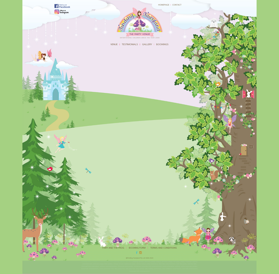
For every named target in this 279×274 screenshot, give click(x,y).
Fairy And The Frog (113, 247)
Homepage (163, 4)
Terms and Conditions (163, 247)
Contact (176, 4)
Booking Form (137, 247)
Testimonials (130, 44)
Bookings (162, 44)
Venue (114, 44)
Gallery (147, 44)
